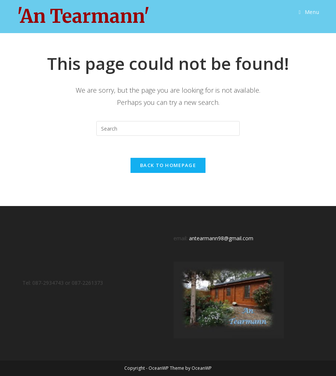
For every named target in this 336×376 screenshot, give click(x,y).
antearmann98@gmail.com (221, 238)
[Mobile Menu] (309, 12)
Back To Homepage (168, 165)
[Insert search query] (168, 128)
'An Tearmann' (83, 16)
